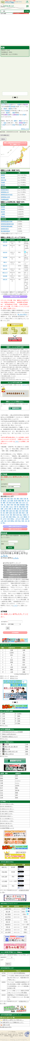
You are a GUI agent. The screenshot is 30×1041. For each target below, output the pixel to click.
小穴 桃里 (4, 877)
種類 (2, 544)
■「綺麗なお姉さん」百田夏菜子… (7, 807)
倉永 (18, 508)
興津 (14, 515)
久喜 (4, 506)
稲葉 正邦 (5, 279)
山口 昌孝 (8, 928)
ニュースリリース (13, 1029)
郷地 (1, 774)
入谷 (27, 740)
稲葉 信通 (5, 242)
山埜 (4, 517)
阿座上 (14, 517)
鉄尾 (17, 512)
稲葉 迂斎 (5, 269)
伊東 (24, 122)
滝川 (4, 512)
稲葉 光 (5, 262)
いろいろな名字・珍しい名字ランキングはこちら (15, 565)
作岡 (7, 510)
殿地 (16, 793)
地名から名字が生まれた (9, 730)
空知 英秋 (4, 868)
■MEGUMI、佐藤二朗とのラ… (6, 819)
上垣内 (27, 519)
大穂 (5, 521)
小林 (11, 672)
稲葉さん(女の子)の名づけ (15, 529)
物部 (10, 108)
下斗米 (7, 515)
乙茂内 (12, 652)
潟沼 (13, 512)
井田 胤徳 (8, 915)
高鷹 (2, 508)
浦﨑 (4, 502)
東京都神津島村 (5, 231)
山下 (19, 519)
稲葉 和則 (5, 252)
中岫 (26, 506)
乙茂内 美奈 (8, 905)
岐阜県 (26, 104)
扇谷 (8, 498)
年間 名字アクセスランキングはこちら (15, 570)
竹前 (24, 655)
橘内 (8, 504)
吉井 (1, 786)
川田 (27, 750)
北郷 (5, 498)
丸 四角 (6, 740)
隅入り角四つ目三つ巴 (10, 747)
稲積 (15, 120)
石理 (1, 793)
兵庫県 (14, 114)
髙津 (23, 510)
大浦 (8, 521)
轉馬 (19, 712)
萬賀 (23, 506)
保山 (20, 515)
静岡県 (21, 122)
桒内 (19, 714)
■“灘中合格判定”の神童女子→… (6, 812)
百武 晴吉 (4, 882)
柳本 (16, 774)
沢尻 (11, 667)
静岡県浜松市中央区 (7, 194)
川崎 (1, 779)
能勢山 (12, 521)
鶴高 (18, 504)
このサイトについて (4, 1029)
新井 (10, 502)
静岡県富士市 (5, 192)
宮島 (22, 521)
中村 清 (8, 923)
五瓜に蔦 (7, 745)
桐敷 (4, 510)
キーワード (4, 541)
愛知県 (3, 185)
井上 (5, 504)
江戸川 (4, 519)
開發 (24, 660)
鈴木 (13, 502)
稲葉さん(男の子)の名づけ (15, 526)
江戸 (3, 104)
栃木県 (3, 211)
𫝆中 (3, 712)
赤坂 (27, 745)
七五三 (11, 506)
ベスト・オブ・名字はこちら (15, 567)
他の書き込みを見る (5, 1023)
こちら (17, 441)
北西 (8, 114)
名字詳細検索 (15, 494)
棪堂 (16, 771)
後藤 (19, 500)
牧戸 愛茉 (8, 910)
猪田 (10, 517)
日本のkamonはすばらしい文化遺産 (12, 727)
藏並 (17, 510)
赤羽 (7, 517)
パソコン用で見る (11, 1027)
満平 (16, 791)
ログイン (24, 385)
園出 (16, 784)
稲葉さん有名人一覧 (15, 296)
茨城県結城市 (5, 199)
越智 (5, 108)
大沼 (23, 502)
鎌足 (8, 110)
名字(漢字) (4, 484)
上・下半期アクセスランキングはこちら (15, 572)
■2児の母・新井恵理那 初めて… (6, 802)
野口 (4, 523)
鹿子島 (17, 786)
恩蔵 (22, 519)
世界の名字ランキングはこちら (15, 577)
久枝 (20, 502)
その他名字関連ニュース (7, 824)
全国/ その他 (5, 1020)
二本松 (6, 508)
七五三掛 (23, 667)
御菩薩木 (22, 504)
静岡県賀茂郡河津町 (7, 221)
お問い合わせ (15, 1030)
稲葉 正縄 (5, 245)
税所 (20, 512)
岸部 (20, 124)
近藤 (10, 512)
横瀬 (11, 500)
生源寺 (19, 709)
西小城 (2, 515)
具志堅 (16, 500)
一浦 (16, 519)
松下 (1, 784)
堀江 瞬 (8, 907)
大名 (10, 104)
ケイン (17, 779)
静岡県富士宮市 (5, 197)
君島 (21, 498)
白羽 (20, 510)
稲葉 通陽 (5, 276)
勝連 (16, 788)
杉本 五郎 (4, 872)
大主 (26, 521)
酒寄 (21, 508)
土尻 (8, 500)
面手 (24, 657)
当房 (1, 781)
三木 (21, 517)
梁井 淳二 (4, 863)
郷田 (27, 747)
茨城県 (3, 182)
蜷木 (23, 512)
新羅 (26, 510)
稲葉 (19, 104)
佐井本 (17, 781)
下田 (3, 124)
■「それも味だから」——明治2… (7, 816)
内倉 (2, 504)
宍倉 (24, 498)
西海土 (12, 519)
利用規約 (10, 1030)
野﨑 (27, 742)
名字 (2, 955)
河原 (1, 791)
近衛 (17, 515)
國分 (18, 498)
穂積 (20, 120)
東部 (17, 114)
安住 (15, 498)
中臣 (6, 110)
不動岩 (25, 515)
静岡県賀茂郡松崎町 (7, 226)
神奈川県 (3, 180)
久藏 (3, 719)
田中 (11, 655)
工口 (26, 502)
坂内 (24, 508)
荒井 (11, 515)
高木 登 (8, 918)
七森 (3, 714)
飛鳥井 (25, 517)
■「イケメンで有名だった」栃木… (7, 800)
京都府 (5, 114)
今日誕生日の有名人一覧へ (15, 574)
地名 (5, 122)
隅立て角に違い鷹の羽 (10, 742)
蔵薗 (17, 502)
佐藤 (11, 650)
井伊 (3, 717)
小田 (7, 502)
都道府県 (3, 953)
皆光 (13, 510)
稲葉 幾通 (5, 257)
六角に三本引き (9, 750)
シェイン (18, 776)
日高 (8, 519)
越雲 (24, 669)
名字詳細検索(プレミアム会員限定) (21, 13)
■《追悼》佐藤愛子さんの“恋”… (6, 809)
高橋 (24, 672)
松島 (1, 776)
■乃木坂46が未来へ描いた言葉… (6, 821)
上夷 (2, 521)
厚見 (10, 106)
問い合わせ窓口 (22, 314)
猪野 (7, 512)
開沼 (1, 771)
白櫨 (10, 510)
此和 (16, 521)
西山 (19, 521)
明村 (19, 719)
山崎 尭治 (8, 925)
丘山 (1, 788)
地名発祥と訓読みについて (10, 732)
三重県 (3, 214)
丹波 (24, 114)
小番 (26, 512)
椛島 (7, 506)
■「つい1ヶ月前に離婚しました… (7, 814)
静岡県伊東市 (5, 190)
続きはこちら (25, 128)
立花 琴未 (8, 913)
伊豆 (14, 124)
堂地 (15, 504)
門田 (11, 504)
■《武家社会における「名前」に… (7, 804)
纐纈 (11, 669)
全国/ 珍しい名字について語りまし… (12, 1016)
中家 (15, 506)
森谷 (11, 498)
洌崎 (15, 508)
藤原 (7, 112)
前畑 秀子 (8, 920)
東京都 (3, 177)
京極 (20, 506)
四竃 (9, 508)
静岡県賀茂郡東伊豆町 (7, 224)
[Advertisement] (15, 29)
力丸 (18, 517)
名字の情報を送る (5, 135)
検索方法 (3, 486)
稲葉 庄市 (5, 265)
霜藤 (2, 498)
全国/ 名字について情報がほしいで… (12, 1018)
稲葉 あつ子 (5, 272)
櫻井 (22, 500)
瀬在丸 (4, 500)
